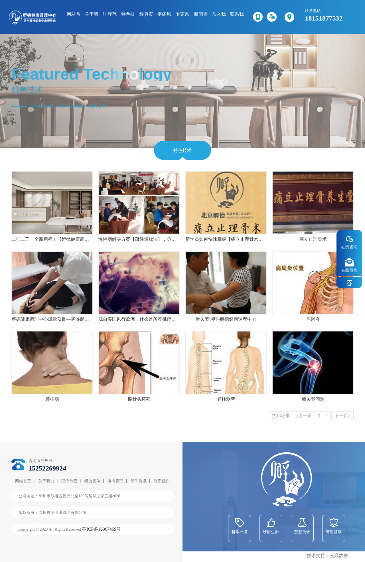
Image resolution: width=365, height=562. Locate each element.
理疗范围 (69, 481)
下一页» (342, 415)
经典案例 (92, 481)
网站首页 (23, 481)
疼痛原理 (115, 481)
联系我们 (162, 481)
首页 (61, 106)
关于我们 (46, 481)
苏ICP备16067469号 (101, 529)
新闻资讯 (139, 481)
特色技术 (76, 106)
